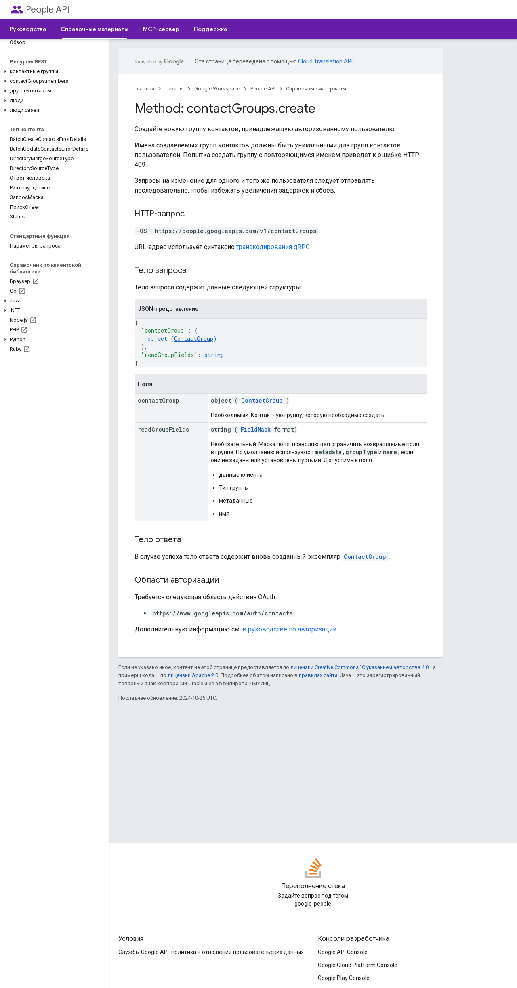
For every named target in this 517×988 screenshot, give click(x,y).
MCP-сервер (161, 29)
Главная (144, 89)
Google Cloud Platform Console (357, 965)
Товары (174, 89)
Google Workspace (217, 89)
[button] (52, 71)
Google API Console (343, 952)
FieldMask (256, 429)
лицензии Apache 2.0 (193, 675)
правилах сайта (318, 675)
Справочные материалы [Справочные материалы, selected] (94, 29)
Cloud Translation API (325, 61)
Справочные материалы (316, 89)
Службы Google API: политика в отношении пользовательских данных (211, 952)
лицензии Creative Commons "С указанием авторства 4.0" (360, 667)
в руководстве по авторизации (289, 629)
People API (47, 9)
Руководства (28, 29)
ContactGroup (193, 338)
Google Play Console (344, 978)
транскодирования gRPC (273, 247)
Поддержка (210, 29)
